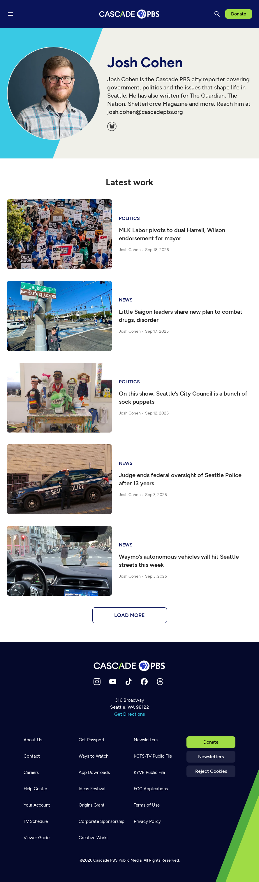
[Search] (217, 13)
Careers (31, 772)
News (126, 300)
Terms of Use (147, 805)
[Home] (130, 665)
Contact (32, 756)
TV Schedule (36, 821)
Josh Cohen (130, 249)
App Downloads (94, 772)
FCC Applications (151, 788)
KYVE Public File (149, 772)
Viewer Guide (37, 837)
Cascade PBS (105, 860)
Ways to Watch (93, 756)
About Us (33, 739)
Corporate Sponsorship (101, 821)
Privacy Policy (147, 821)
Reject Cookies (211, 771)
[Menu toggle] (10, 13)
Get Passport (92, 739)
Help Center (35, 788)
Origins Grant (92, 805)
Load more (129, 615)
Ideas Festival (92, 788)
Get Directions (129, 714)
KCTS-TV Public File (153, 756)
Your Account (37, 805)
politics (129, 218)
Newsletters (211, 756)
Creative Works (93, 837)
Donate (238, 14)
